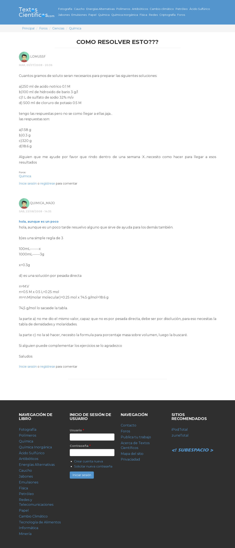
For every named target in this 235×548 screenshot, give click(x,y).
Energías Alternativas (100, 9)
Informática (28, 528)
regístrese (47, 183)
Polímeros (123, 9)
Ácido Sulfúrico (199, 9)
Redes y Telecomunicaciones (36, 502)
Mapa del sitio (132, 454)
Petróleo (182, 9)
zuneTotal (180, 435)
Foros (181, 14)
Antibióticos (140, 9)
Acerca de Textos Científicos (135, 445)
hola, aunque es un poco (39, 221)
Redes (153, 14)
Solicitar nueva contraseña (93, 466)
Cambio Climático (33, 516)
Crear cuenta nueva (88, 461)
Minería (25, 534)
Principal (28, 28)
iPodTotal (180, 430)
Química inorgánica (124, 14)
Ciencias (58, 28)
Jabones (64, 14)
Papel (92, 14)
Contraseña (80, 446)
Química (104, 14)
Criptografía (167, 14)
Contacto (128, 425)
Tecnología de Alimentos (40, 522)
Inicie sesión (28, 183)
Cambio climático (162, 9)
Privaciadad (130, 459)
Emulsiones (79, 14)
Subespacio (193, 445)
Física (143, 14)
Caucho (79, 9)
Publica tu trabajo (136, 437)
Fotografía (65, 9)
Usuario (77, 430)
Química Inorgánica (35, 447)
